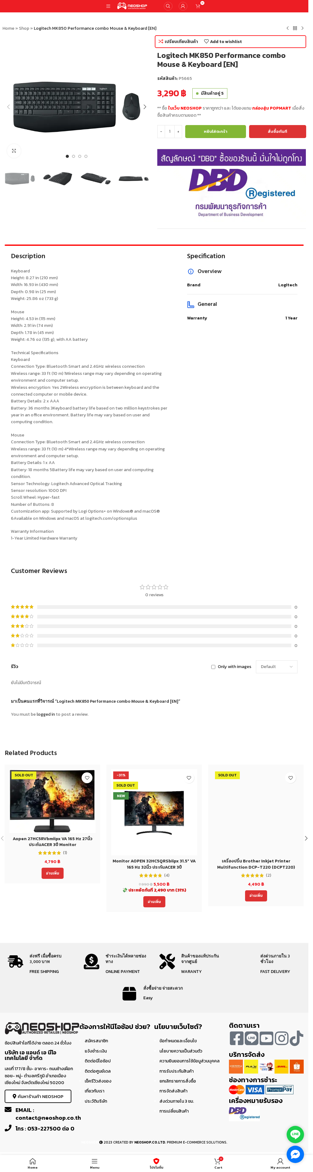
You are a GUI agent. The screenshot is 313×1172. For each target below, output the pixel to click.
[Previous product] (287, 28)
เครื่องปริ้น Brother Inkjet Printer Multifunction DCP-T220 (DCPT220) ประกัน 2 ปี (256, 867)
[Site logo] (132, 5)
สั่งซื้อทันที (277, 131)
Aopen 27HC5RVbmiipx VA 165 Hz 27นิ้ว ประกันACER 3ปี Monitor (52, 842)
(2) (268, 875)
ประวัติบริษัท (96, 1101)
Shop (24, 28)
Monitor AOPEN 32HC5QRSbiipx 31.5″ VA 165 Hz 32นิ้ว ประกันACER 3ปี (154, 864)
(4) (166, 875)
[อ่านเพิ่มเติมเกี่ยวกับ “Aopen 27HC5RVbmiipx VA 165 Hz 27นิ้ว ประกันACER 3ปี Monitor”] (53, 873)
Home (8, 28)
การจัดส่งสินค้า (173, 1091)
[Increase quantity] (178, 131)
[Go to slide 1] (67, 156)
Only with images (234, 666)
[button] (8, 107)
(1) (65, 853)
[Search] (168, 6)
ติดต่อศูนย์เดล (98, 1071)
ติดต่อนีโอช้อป (98, 1061)
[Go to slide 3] (79, 156)
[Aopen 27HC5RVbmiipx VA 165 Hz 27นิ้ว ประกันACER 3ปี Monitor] (52, 801)
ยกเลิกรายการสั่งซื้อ (177, 1081)
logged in (46, 714)
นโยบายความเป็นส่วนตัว (180, 1051)
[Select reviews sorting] (276, 666)
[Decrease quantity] (161, 131)
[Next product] (302, 28)
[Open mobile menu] (108, 6)
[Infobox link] (40, 964)
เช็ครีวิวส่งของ (98, 1081)
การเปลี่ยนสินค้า (174, 1111)
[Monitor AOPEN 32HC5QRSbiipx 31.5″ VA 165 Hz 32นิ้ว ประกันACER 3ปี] (154, 812)
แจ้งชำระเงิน (96, 1051)
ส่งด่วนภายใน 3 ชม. (176, 1101)
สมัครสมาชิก (96, 1041)
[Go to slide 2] (73, 156)
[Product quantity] (169, 131)
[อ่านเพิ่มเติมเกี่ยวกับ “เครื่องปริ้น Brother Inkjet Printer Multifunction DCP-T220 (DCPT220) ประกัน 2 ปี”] (256, 895)
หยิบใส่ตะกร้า (215, 131)
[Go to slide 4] (85, 156)
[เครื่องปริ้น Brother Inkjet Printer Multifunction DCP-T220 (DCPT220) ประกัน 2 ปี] (256, 812)
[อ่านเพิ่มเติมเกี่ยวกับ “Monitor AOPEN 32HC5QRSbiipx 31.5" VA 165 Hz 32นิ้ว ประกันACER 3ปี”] (154, 901)
